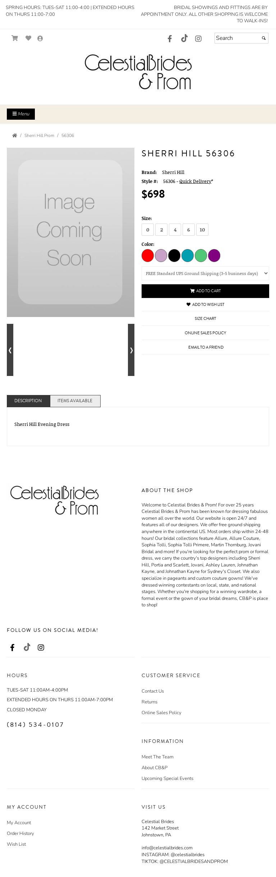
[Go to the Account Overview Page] (40, 39)
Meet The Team (158, 757)
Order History (20, 833)
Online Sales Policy (161, 713)
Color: (148, 244)
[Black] (174, 255)
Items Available (75, 401)
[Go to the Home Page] (14, 135)
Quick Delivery (195, 181)
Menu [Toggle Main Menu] (21, 114)
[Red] (148, 255)
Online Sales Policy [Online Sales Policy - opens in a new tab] (205, 333)
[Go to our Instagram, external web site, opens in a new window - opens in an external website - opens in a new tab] (198, 39)
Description (28, 401)
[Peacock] (187, 255)
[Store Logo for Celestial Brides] (138, 71)
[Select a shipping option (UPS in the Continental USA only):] (205, 273)
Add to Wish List (205, 304)
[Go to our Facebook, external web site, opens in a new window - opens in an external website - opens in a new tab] (169, 39)
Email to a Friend (206, 347)
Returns (149, 702)
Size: (147, 218)
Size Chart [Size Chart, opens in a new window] (205, 318)
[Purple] (214, 255)
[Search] (241, 38)
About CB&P (154, 767)
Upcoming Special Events (167, 778)
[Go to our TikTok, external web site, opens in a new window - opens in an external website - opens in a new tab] (184, 38)
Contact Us (153, 691)
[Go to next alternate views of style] (131, 350)
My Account (19, 822)
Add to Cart (205, 291)
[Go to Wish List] (28, 38)
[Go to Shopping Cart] (15, 38)
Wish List (16, 844)
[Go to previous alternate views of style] (10, 350)
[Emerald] (201, 255)
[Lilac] (161, 255)
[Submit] (263, 38)
